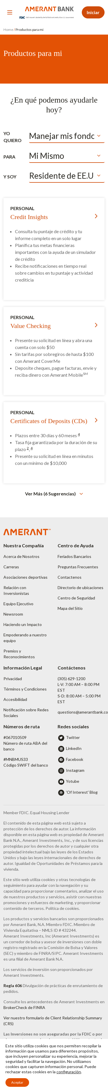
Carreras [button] (11, 566)
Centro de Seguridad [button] (76, 597)
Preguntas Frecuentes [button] (78, 566)
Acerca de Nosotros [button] (21, 556)
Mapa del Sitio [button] (70, 608)
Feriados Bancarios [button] (74, 556)
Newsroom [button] (13, 614)
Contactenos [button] (70, 577)
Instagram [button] (75, 770)
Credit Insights (29, 216)
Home (8, 29)
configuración (68, 1071)
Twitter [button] (73, 737)
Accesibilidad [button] (15, 699)
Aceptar (17, 1082)
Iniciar (93, 12)
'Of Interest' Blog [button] (82, 792)
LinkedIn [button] (74, 748)
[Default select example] (67, 136)
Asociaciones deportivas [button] (25, 577)
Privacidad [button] (12, 678)
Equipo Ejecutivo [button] (18, 603)
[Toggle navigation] (9, 12)
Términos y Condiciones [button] (25, 688)
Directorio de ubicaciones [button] (80, 587)
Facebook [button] (74, 759)
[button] (54, 493)
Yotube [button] (72, 781)
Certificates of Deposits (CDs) (48, 421)
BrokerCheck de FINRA (24, 1007)
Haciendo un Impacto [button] (22, 624)
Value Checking (30, 325)
